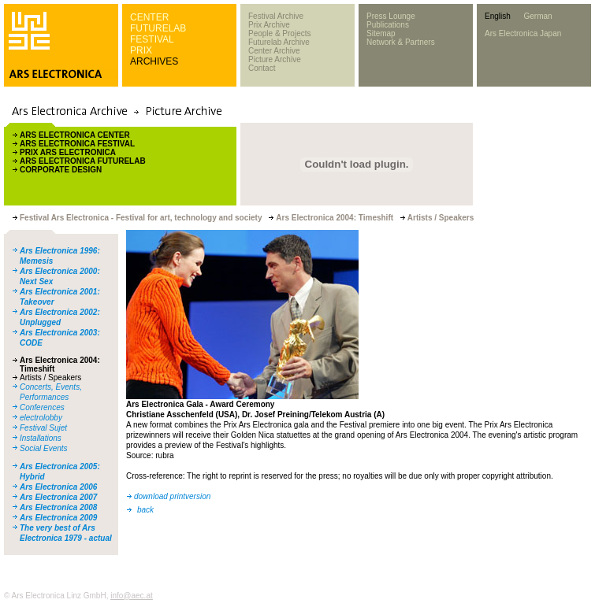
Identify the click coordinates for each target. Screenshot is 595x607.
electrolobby (41, 417)
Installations (40, 438)
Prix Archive (269, 24)
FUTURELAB (158, 28)
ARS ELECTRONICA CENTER (75, 135)
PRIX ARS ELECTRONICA (68, 152)
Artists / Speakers (50, 377)
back (145, 509)
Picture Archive (274, 59)
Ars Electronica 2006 (58, 487)
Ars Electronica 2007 (58, 497)
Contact (261, 68)
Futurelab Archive (279, 42)
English (498, 16)
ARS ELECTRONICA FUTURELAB (83, 161)
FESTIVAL (152, 39)
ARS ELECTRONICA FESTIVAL (77, 143)
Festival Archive (275, 16)
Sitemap (381, 33)
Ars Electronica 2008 (58, 507)
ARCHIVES (154, 61)
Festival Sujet (43, 428)
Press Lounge (390, 16)
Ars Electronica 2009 (58, 517)
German (537, 16)
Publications (387, 24)
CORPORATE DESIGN (61, 169)
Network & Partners (400, 42)
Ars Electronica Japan (523, 33)
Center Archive (274, 50)
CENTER (149, 17)
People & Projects (279, 33)
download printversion (172, 496)
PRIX (141, 50)
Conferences (42, 407)
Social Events (44, 448)
